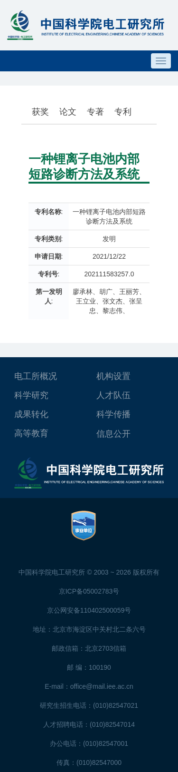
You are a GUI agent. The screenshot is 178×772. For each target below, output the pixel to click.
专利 (122, 112)
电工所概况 (35, 376)
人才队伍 (113, 395)
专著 (95, 112)
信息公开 (113, 434)
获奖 (40, 112)
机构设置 (113, 376)
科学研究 (31, 395)
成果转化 (31, 414)
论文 (67, 112)
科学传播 (113, 414)
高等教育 (31, 433)
